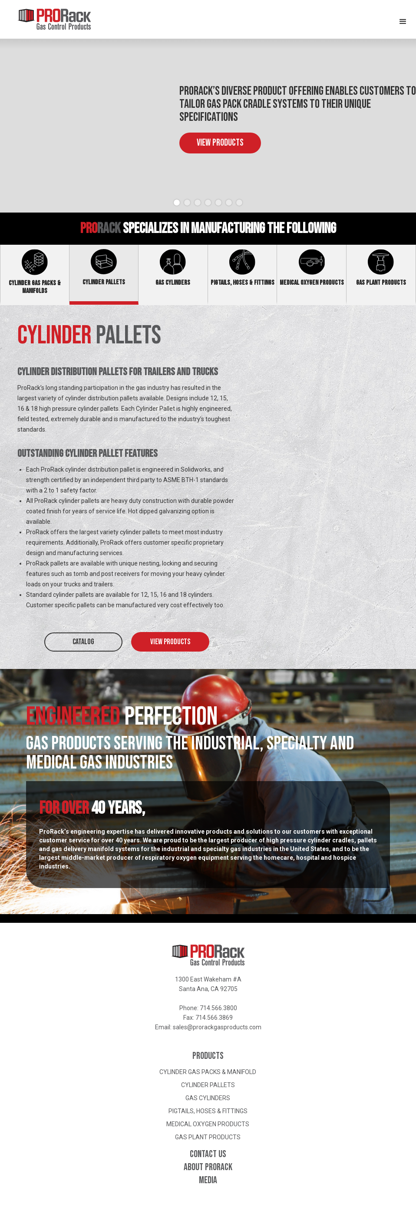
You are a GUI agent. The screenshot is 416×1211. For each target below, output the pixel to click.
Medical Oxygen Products (207, 1124)
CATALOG (83, 641)
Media (208, 1180)
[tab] (34, 275)
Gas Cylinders (207, 1098)
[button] (403, 17)
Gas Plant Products (208, 1137)
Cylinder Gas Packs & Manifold (207, 1071)
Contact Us (208, 1154)
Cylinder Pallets (208, 1084)
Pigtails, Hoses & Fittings (208, 1111)
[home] (45, 19)
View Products (220, 143)
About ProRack (208, 1167)
